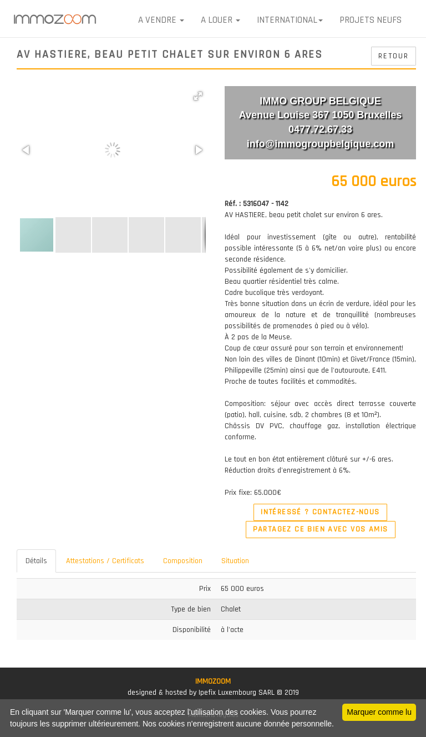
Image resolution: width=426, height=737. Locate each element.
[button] (198, 96)
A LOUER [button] (220, 20)
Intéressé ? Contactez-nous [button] (320, 512)
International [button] (290, 20)
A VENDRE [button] (161, 20)
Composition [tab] (182, 561)
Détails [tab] (36, 561)
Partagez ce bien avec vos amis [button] (320, 529)
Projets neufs (370, 20)
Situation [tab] (235, 561)
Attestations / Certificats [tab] (105, 561)
